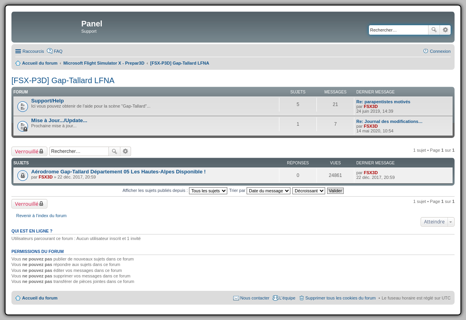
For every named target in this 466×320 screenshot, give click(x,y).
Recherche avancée (445, 30)
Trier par (259, 190)
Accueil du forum (40, 298)
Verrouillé (26, 151)
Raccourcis (33, 51)
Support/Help (47, 101)
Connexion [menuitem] (440, 51)
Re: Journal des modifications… (389, 121)
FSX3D (371, 106)
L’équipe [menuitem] (287, 298)
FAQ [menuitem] (58, 51)
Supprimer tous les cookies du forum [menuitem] (340, 298)
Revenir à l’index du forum (41, 215)
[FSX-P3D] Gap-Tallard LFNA (62, 80)
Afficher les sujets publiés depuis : (174, 190)
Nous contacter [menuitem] (254, 298)
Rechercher (434, 30)
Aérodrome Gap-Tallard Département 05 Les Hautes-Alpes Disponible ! (118, 172)
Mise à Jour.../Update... (59, 120)
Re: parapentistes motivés (383, 101)
